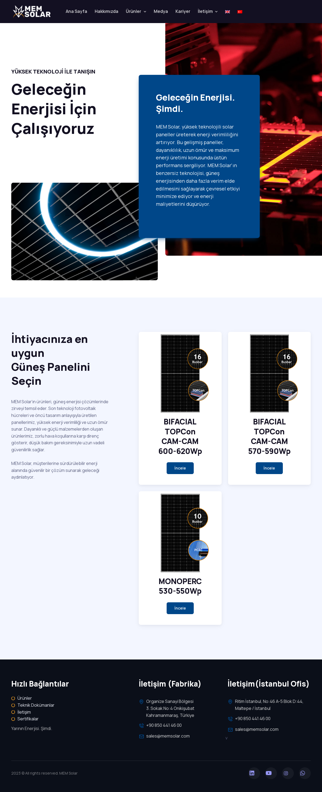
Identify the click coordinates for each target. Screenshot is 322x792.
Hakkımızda (106, 11)
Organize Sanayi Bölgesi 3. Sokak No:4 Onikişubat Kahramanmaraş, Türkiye (166, 708)
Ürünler (133, 11)
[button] (180, 468)
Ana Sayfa (76, 11)
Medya (161, 11)
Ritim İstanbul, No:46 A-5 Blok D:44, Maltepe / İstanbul (265, 704)
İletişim (205, 11)
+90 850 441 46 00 (160, 725)
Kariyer (182, 11)
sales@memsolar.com (164, 736)
